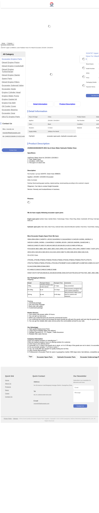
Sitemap (15, 418)
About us (8, 383)
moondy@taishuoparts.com (11, 133)
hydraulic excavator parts (66, 357)
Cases (7, 393)
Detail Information (40, 104)
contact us (80, 406)
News (7, 390)
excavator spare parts (45, 357)
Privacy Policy (8, 418)
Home (3, 43)
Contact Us (8, 397)
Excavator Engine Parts (7, 44)
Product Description (67, 104)
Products (9, 43)
